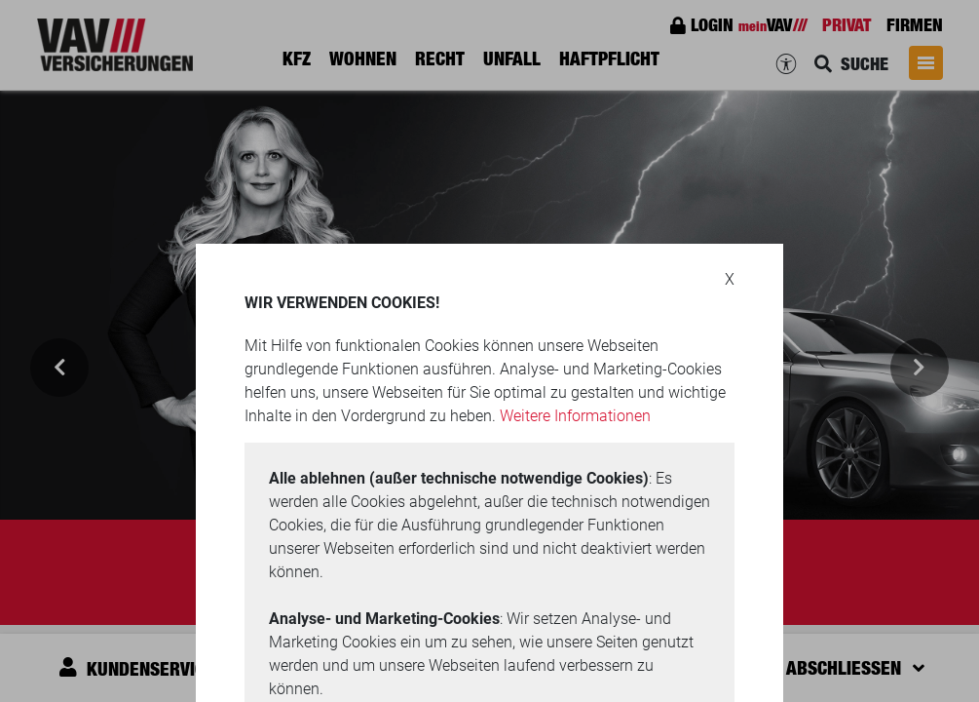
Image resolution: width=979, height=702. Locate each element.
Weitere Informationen (575, 416)
